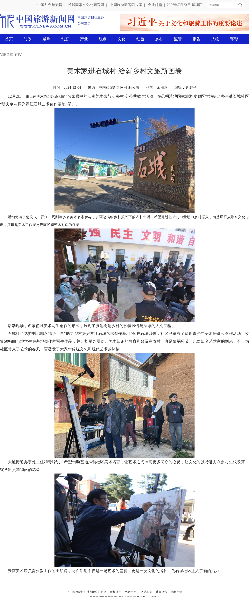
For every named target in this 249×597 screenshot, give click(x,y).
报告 (197, 39)
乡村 (159, 39)
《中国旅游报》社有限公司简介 (86, 591)
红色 (140, 39)
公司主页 (84, 23)
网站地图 (146, 591)
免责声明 (130, 591)
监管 (178, 39)
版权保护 (115, 591)
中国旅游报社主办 (91, 17)
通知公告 (161, 591)
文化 (121, 39)
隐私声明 (176, 591)
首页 (9, 39)
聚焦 (46, 39)
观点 (103, 39)
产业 (84, 39)
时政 (28, 39)
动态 (65, 39)
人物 (215, 39)
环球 (234, 39)
